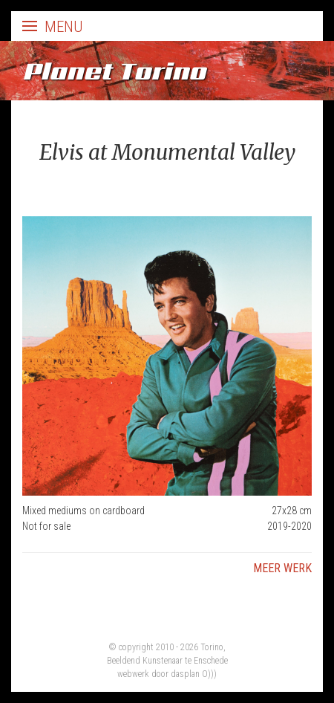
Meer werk (282, 568)
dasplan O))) (194, 674)
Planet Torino (114, 70)
